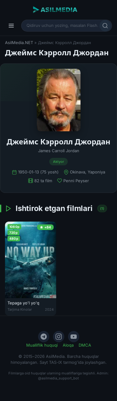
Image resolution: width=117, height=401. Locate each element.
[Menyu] (11, 25)
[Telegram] (43, 336)
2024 (49, 309)
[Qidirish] (105, 25)
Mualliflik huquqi (42, 345)
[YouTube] (73, 336)
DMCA (85, 345)
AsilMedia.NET (19, 42)
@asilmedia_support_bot (58, 378)
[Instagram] (58, 336)
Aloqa (68, 345)
